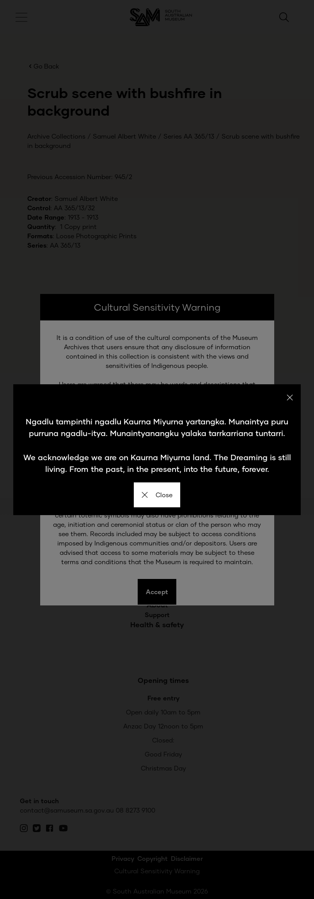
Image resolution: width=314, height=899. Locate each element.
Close (157, 494)
